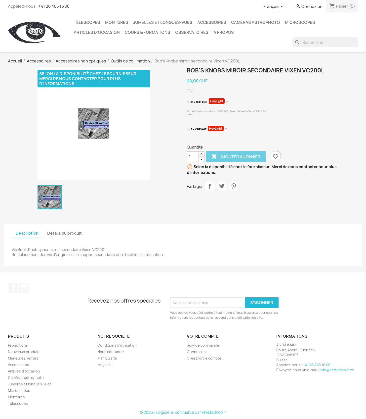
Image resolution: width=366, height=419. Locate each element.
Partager (210, 186)
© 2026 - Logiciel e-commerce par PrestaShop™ (183, 412)
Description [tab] (27, 233)
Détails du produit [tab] (64, 233)
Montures (116, 22)
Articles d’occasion (97, 32)
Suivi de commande (203, 345)
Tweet (222, 186)
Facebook (13, 288)
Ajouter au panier (235, 157)
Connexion (196, 351)
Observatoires (191, 32)
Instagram (24, 288)
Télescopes (87, 22)
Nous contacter (110, 351)
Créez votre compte (204, 358)
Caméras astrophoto (255, 22)
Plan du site (107, 358)
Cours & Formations (147, 32)
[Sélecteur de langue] (274, 7)
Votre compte (203, 336)
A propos (223, 32)
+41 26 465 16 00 (54, 6)
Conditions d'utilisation (117, 345)
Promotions (18, 345)
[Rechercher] (325, 42)
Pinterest (234, 186)
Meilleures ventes (23, 358)
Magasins (105, 364)
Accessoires (211, 22)
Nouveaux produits (24, 351)
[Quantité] (193, 156)
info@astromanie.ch (337, 369)
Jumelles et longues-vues (162, 22)
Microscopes (300, 22)
